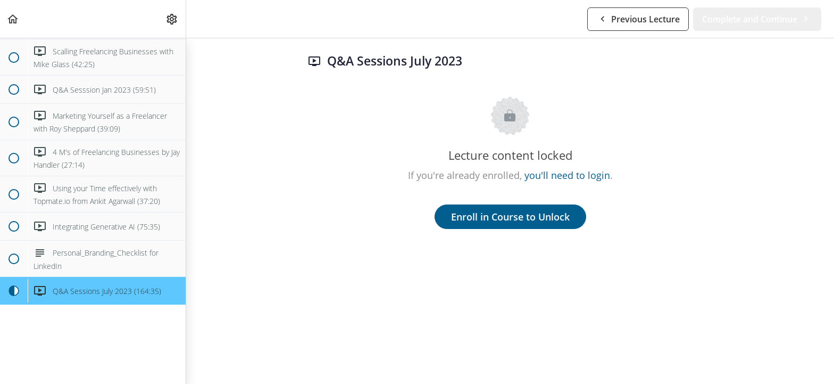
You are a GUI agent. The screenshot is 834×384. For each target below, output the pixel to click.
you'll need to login (567, 175)
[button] (13, 19)
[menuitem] (172, 19)
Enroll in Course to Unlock (510, 216)
